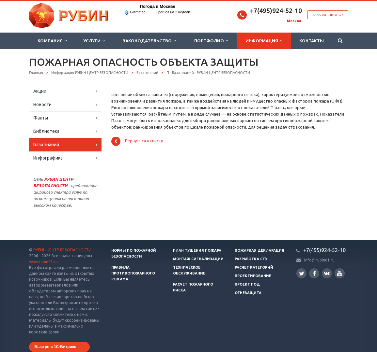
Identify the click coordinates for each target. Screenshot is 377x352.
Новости (42, 104)
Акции (39, 91)
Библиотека (46, 131)
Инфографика (48, 158)
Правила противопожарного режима (133, 273)
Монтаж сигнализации (198, 259)
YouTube (339, 273)
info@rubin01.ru (319, 260)
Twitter (301, 273)
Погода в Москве (157, 6)
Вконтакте (327, 273)
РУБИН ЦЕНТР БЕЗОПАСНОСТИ (62, 250)
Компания (52, 40)
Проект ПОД (247, 284)
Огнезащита (248, 293)
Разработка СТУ (251, 259)
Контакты (311, 40)
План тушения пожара (197, 250)
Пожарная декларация (259, 250)
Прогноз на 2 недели (173, 12)
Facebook (314, 273)
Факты (40, 117)
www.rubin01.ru (43, 262)
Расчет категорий (254, 267)
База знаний (46, 144)
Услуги (93, 40)
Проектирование (253, 276)
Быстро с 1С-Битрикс (55, 347)
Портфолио (211, 40)
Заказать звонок (327, 15)
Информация (263, 40)
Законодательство (149, 40)
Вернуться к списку (137, 141)
